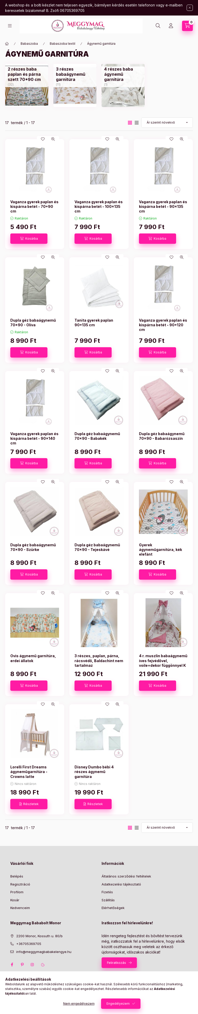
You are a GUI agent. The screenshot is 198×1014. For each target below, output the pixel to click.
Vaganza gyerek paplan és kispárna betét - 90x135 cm (163, 206)
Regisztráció (20, 884)
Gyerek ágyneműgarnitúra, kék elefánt (160, 549)
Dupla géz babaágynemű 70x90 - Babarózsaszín (162, 436)
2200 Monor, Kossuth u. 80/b (39, 936)
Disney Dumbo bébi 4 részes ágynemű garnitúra (94, 771)
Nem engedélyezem (79, 1003)
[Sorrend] (167, 122)
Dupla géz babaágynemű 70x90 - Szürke (33, 547)
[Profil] (171, 26)
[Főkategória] (7, 43)
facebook (12, 964)
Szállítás (108, 900)
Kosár (14, 900)
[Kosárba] (28, 238)
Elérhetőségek (113, 908)
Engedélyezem (118, 1003)
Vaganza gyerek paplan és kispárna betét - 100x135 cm (99, 206)
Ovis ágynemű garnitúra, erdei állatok (33, 658)
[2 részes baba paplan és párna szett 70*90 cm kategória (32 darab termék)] (27, 74)
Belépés (16, 876)
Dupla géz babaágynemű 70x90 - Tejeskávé (97, 547)
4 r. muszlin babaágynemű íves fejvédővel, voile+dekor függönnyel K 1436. (163, 663)
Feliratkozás (116, 962)
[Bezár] (190, 8)
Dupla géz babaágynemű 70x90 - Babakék (97, 436)
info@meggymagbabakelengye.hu (43, 952)
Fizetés (107, 892)
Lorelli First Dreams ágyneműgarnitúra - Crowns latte (28, 771)
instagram (32, 964)
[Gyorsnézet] (53, 139)
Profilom (16, 892)
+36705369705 (28, 944)
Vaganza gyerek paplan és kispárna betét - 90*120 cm (163, 325)
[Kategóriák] (9, 26)
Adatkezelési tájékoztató (121, 884)
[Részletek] (28, 804)
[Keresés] (158, 26)
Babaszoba (29, 44)
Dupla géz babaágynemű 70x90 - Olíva (33, 322)
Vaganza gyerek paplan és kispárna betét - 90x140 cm (34, 438)
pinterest (22, 964)
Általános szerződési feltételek (126, 876)
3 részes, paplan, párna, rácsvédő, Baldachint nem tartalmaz (99, 660)
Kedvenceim (20, 908)
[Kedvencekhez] (43, 139)
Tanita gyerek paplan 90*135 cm (94, 322)
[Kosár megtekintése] (187, 26)
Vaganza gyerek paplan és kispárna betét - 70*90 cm (34, 206)
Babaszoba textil (62, 44)
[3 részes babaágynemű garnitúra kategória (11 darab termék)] (75, 74)
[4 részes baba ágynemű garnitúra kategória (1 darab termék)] (123, 74)
